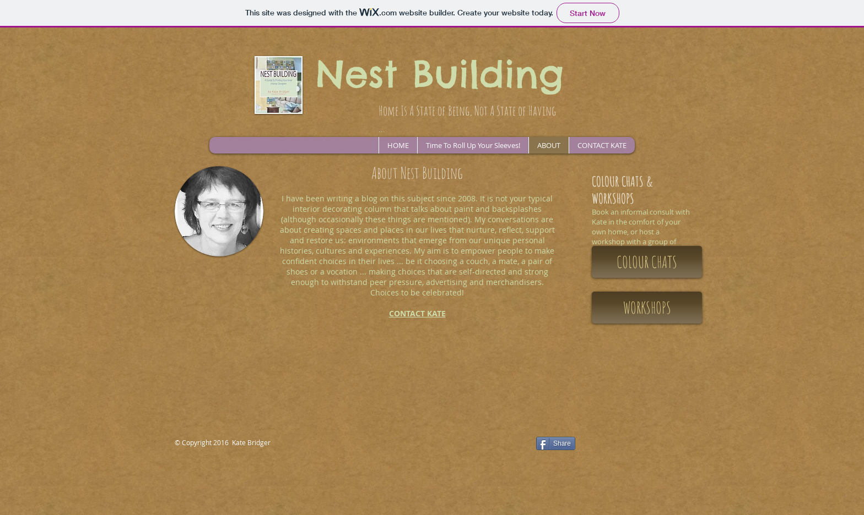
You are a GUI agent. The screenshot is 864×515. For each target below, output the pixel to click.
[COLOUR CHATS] (647, 262)
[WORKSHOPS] (647, 308)
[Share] (555, 443)
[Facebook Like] (463, 445)
